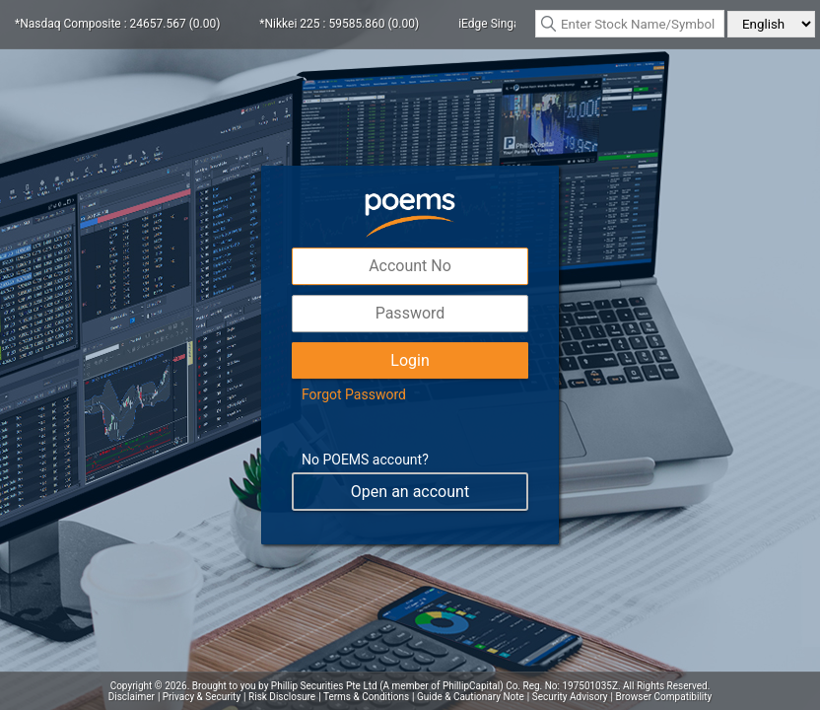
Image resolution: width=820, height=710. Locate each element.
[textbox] (629, 23)
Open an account (410, 491)
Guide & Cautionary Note (470, 696)
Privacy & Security (201, 696)
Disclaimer (131, 696)
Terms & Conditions (366, 696)
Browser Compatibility (664, 696)
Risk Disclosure (281, 696)
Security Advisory (570, 696)
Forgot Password (354, 394)
